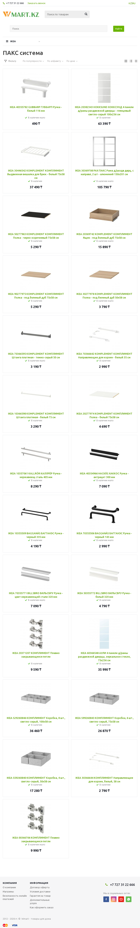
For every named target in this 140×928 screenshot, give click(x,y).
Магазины (8, 891)
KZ (130, 3)
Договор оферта (39, 887)
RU (133, 3)
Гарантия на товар (40, 895)
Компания (10, 883)
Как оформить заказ (41, 907)
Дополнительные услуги (40, 901)
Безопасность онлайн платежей (15, 897)
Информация (39, 883)
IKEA (13, 41)
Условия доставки (40, 891)
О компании (9, 887)
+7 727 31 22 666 (15, 3)
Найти (118, 28)
